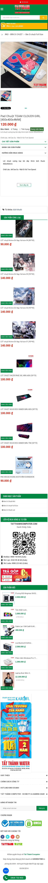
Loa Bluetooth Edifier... (23, 654)
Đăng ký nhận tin (8, 814)
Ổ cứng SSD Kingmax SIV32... (26, 604)
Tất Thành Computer (32, 865)
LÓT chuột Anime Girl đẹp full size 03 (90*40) (17, 284)
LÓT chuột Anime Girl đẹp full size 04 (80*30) (17, 250)
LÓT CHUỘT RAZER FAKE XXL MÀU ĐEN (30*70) (19, 386)
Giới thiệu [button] (24, 786)
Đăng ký (42, 819)
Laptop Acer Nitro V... (23, 684)
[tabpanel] (24, 64)
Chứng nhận (6, 826)
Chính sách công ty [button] (24, 793)
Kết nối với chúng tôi (11, 842)
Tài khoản (24, 2)
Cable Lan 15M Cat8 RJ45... (25, 638)
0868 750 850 (10, 23)
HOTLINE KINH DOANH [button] (24, 799)
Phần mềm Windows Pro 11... (26, 669)
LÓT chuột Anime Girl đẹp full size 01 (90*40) (17, 352)
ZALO (6, 870)
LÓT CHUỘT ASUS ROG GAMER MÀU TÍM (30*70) (19, 454)
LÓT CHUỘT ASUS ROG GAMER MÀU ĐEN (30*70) (19, 420)
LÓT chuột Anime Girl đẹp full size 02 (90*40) (17, 318)
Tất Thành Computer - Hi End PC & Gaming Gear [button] (24, 805)
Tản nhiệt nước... (21, 621)
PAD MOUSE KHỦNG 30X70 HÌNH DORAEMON (17, 488)
